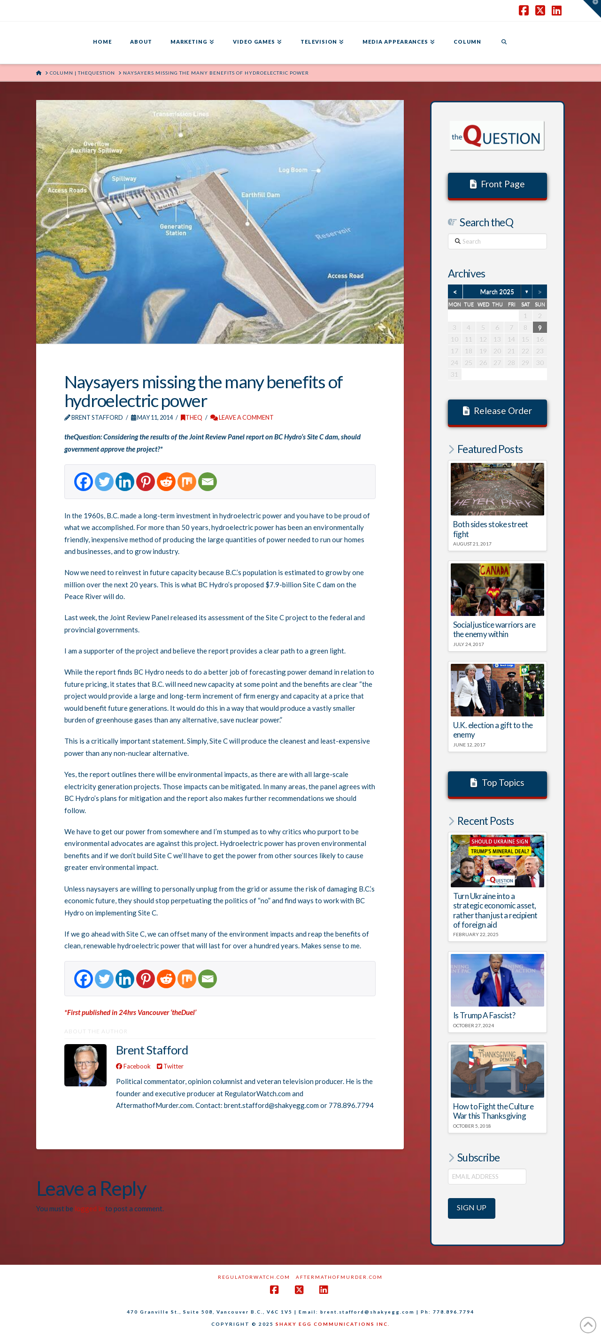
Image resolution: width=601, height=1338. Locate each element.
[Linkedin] (125, 481)
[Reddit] (166, 481)
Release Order (497, 410)
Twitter (170, 1066)
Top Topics (497, 782)
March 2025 (497, 291)
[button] (592, 9)
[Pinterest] (145, 481)
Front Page (497, 183)
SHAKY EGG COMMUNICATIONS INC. (333, 1324)
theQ (191, 417)
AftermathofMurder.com (339, 1277)
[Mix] (186, 481)
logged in (89, 1208)
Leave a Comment (242, 417)
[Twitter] (104, 481)
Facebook (133, 1066)
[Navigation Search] (503, 43)
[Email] (207, 481)
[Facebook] (83, 481)
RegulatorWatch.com (254, 1277)
